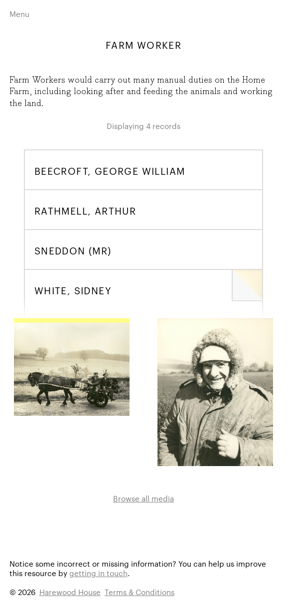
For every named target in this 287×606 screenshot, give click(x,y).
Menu (19, 13)
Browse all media (143, 498)
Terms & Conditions (139, 592)
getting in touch (98, 573)
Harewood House (70, 592)
